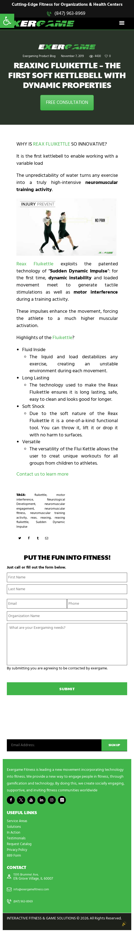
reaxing (45, 518)
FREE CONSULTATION (67, 103)
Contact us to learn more (42, 475)
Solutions (14, 828)
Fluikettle (62, 338)
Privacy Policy (18, 851)
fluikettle (40, 495)
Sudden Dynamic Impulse (40, 525)
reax (34, 518)
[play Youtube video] (67, 227)
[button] (7, 21)
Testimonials (17, 840)
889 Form (14, 857)
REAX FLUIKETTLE (51, 145)
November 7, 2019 (72, 57)
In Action (14, 834)
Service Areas (18, 822)
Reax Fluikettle (34, 265)
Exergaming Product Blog (39, 57)
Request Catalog (20, 845)
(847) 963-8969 (69, 14)
